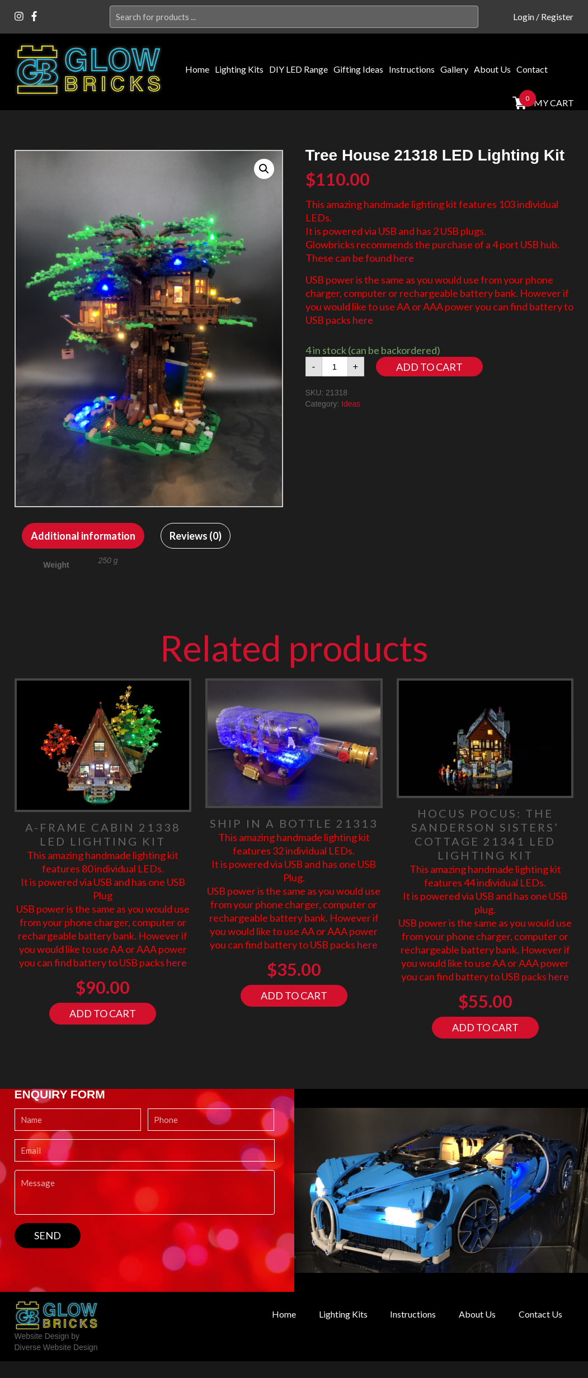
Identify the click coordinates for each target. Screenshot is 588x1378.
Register (557, 16)
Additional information (83, 536)
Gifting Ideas (358, 69)
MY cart (552, 102)
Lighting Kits (239, 69)
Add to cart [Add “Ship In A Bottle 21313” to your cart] (294, 995)
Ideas (350, 403)
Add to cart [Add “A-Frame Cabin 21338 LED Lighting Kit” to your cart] (102, 1013)
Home (197, 69)
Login (523, 16)
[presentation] (100, 1270)
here (403, 258)
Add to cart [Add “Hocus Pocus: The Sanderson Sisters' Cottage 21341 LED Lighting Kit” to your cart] (485, 1027)
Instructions (412, 69)
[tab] (83, 536)
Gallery (454, 69)
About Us (492, 69)
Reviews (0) (196, 536)
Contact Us (538, 1314)
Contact (532, 69)
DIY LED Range (298, 69)
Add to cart (429, 367)
